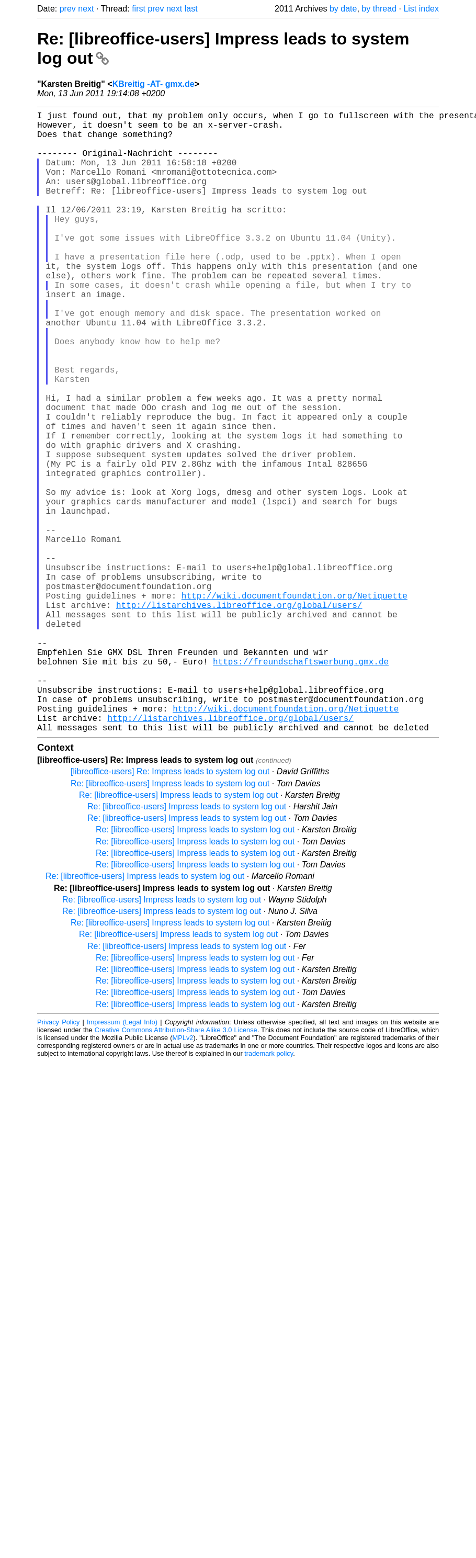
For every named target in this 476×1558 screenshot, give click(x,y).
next (86, 8)
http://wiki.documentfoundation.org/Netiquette (294, 704)
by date (343, 8)
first (138, 8)
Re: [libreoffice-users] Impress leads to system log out (170, 921)
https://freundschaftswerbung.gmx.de (301, 785)
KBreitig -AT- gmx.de (153, 84)
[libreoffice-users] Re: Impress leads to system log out (170, 909)
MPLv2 (183, 1176)
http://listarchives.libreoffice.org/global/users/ (239, 715)
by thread (378, 8)
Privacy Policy (58, 1160)
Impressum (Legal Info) (122, 1160)
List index (421, 8)
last (191, 8)
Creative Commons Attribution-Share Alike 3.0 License (176, 1168)
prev (68, 8)
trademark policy (268, 1191)
